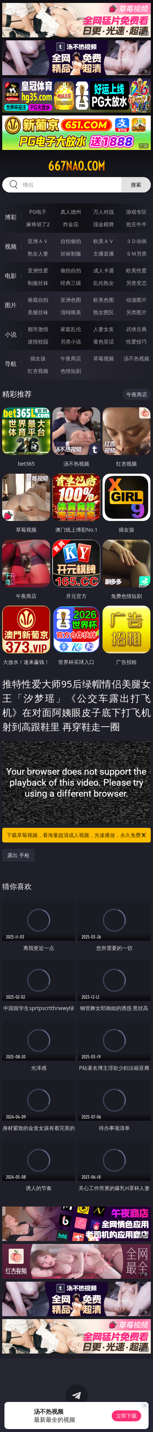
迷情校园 (38, 341)
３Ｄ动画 (136, 241)
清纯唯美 (70, 312)
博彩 (11, 217)
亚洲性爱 (38, 270)
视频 (11, 246)
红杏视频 (38, 370)
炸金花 (71, 224)
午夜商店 (70, 358)
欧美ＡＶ (103, 241)
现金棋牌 (103, 224)
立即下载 (126, 1415)
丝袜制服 (70, 253)
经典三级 (70, 282)
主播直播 (103, 253)
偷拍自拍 (70, 270)
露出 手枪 (18, 855)
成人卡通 (103, 270)
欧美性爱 (136, 270)
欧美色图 (103, 299)
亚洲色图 (70, 299)
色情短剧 (70, 370)
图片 (11, 305)
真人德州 (70, 211)
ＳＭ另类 (136, 253)
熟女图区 (103, 312)
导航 (11, 364)
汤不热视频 (136, 358)
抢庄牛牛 (136, 224)
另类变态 (136, 282)
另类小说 (70, 341)
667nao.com (76, 166)
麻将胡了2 (38, 224)
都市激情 (38, 329)
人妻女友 (103, 329)
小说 (11, 334)
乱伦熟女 (103, 282)
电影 (11, 276)
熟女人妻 (38, 253)
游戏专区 (136, 211)
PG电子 (37, 211)
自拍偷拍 (70, 241)
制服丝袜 (38, 282)
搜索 (136, 184)
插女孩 (38, 358)
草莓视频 (103, 358)
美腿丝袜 (38, 312)
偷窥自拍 (38, 299)
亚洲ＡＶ (38, 241)
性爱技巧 (136, 341)
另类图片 (136, 312)
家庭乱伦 (70, 329)
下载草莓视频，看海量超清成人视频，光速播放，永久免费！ (77, 835)
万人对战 (103, 211)
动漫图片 (136, 299)
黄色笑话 (103, 341)
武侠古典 (136, 329)
